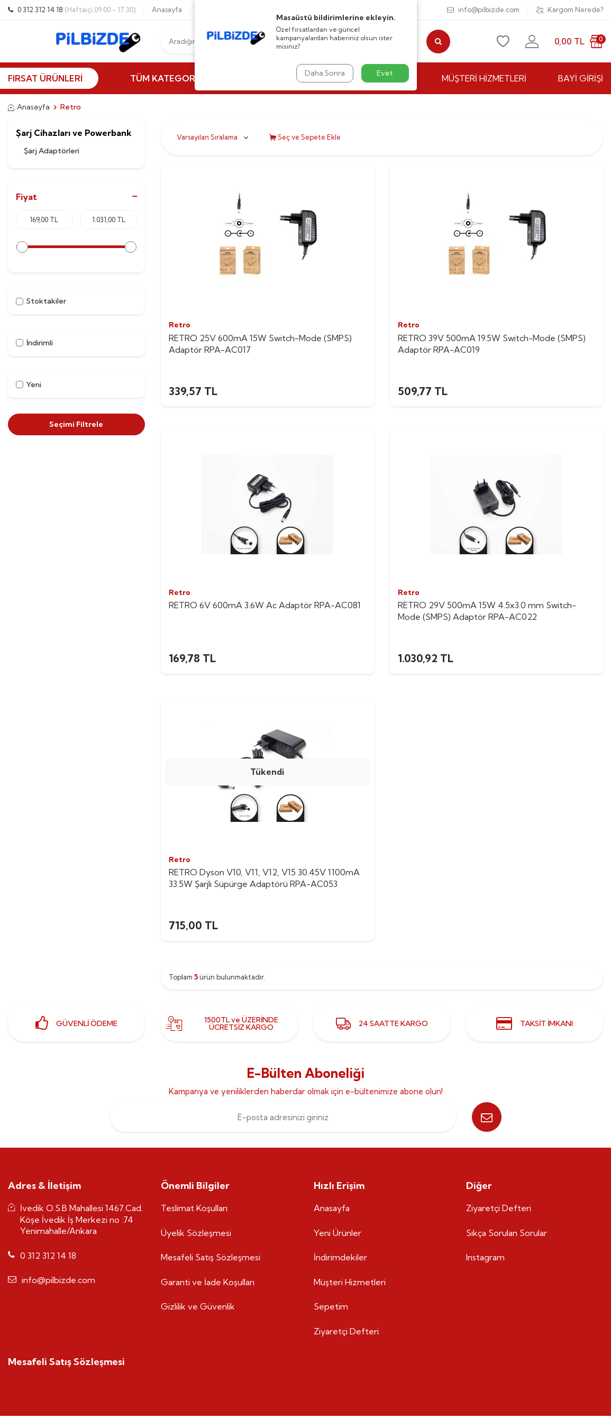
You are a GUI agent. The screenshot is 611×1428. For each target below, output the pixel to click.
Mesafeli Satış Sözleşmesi (210, 1257)
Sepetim (331, 1306)
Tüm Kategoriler (176, 78)
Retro (179, 324)
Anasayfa (167, 9)
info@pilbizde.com (483, 9)
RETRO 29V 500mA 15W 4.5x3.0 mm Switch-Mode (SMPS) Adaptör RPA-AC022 (487, 610)
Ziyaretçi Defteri (346, 1331)
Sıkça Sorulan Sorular (506, 1233)
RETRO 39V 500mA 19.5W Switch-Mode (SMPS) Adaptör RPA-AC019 (492, 343)
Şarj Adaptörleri (51, 150)
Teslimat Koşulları (194, 1208)
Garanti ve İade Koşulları (207, 1282)
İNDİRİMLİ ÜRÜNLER (293, 78)
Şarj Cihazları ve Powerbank (74, 133)
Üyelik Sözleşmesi (196, 1233)
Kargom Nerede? (569, 9)
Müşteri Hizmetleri (350, 1282)
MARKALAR (387, 78)
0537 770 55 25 (222, 9)
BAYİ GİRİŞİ (580, 78)
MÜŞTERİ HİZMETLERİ (484, 78)
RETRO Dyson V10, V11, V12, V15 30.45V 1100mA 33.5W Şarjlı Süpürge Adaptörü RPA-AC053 (264, 878)
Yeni (28, 384)
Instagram (485, 1257)
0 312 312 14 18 (71, 9)
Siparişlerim (280, 9)
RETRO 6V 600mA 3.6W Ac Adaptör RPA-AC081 (265, 605)
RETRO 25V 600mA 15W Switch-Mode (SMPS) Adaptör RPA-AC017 (260, 343)
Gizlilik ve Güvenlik (198, 1306)
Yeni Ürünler (337, 1233)
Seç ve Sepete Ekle (305, 137)
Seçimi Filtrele (76, 424)
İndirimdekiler (340, 1257)
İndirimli (34, 342)
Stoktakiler (41, 301)
